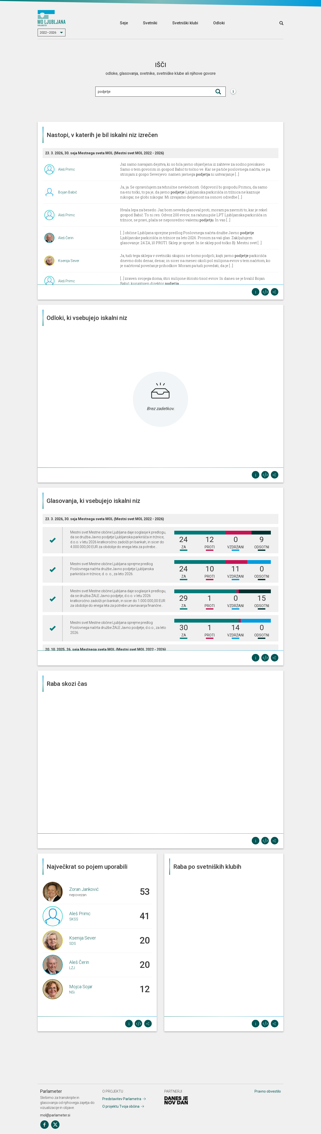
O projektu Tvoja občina (120, 1106)
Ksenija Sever (68, 261)
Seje (124, 23)
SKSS (73, 919)
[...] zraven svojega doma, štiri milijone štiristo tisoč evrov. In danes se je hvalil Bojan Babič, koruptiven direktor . (192, 281)
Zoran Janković (84, 889)
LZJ (72, 968)
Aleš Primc (66, 169)
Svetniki (150, 23)
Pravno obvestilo (268, 1091)
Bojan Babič (67, 192)
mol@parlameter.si (55, 1115)
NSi (72, 992)
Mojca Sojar (81, 986)
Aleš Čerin (65, 238)
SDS (72, 944)
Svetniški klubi (185, 23)
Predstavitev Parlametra (121, 1099)
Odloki (219, 23)
